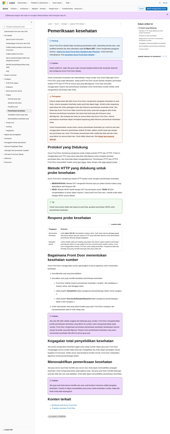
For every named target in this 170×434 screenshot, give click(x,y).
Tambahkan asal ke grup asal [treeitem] (18, 115)
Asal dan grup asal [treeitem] (14, 99)
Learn (50, 24)
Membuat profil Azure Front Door (64, 405)
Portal (141, 9)
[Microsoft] (4, 3)
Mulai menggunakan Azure (156, 9)
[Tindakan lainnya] (120, 24)
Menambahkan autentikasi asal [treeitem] (18, 119)
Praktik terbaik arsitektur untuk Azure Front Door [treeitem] (18, 48)
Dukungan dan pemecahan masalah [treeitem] (16, 150)
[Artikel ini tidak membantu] (166, 56)
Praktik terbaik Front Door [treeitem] (14, 54)
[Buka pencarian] (160, 3)
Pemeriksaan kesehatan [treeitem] (16, 111)
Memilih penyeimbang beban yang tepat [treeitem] (17, 66)
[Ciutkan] (31, 22)
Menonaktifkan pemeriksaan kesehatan (152, 46)
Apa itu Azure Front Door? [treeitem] (15, 39)
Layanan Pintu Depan (77, 24)
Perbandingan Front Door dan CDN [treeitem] (18, 43)
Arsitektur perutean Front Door (63, 408)
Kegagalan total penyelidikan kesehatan (152, 43)
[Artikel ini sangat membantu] (163, 56)
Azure (57, 24)
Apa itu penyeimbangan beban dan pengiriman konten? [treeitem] (18, 59)
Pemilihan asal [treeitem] (13, 107)
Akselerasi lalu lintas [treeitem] (15, 103)
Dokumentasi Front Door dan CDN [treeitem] (16, 31)
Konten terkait (143, 49)
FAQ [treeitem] (7, 71)
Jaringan (64, 24)
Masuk (165, 3)
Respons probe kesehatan (148, 36)
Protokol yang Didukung (148, 28)
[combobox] (17, 27)
